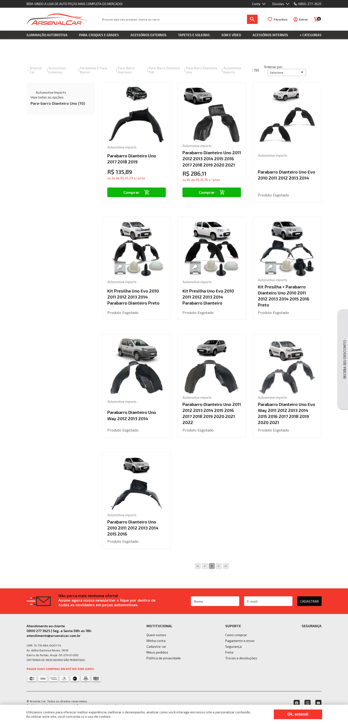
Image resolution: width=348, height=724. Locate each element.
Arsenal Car (36, 70)
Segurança (233, 646)
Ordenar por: (273, 67)
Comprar (136, 192)
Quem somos (156, 635)
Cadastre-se (156, 646)
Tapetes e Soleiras (194, 35)
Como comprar (236, 635)
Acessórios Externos (148, 35)
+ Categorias (310, 35)
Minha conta (156, 641)
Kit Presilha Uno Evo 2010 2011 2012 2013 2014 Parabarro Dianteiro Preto (133, 297)
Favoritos (280, 19)
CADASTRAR (309, 601)
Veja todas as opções (47, 97)
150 (256, 70)
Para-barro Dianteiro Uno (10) (57, 103)
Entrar (303, 19)
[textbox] (172, 19)
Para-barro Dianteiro (126, 70)
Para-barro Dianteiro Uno (201, 70)
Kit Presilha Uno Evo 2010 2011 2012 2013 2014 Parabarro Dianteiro (208, 297)
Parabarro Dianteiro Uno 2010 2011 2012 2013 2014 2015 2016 (132, 527)
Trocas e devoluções (241, 658)
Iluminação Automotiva (47, 35)
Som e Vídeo (231, 35)
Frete (229, 652)
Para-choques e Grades (99, 35)
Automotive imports (232, 70)
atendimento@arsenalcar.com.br (53, 636)
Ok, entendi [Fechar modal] (297, 714)
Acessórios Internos (270, 35)
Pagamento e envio (239, 641)
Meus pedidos (157, 652)
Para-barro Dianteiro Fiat (164, 70)
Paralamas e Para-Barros (94, 70)
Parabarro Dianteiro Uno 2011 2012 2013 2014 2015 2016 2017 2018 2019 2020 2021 (211, 158)
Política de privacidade (163, 658)
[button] (287, 72)
